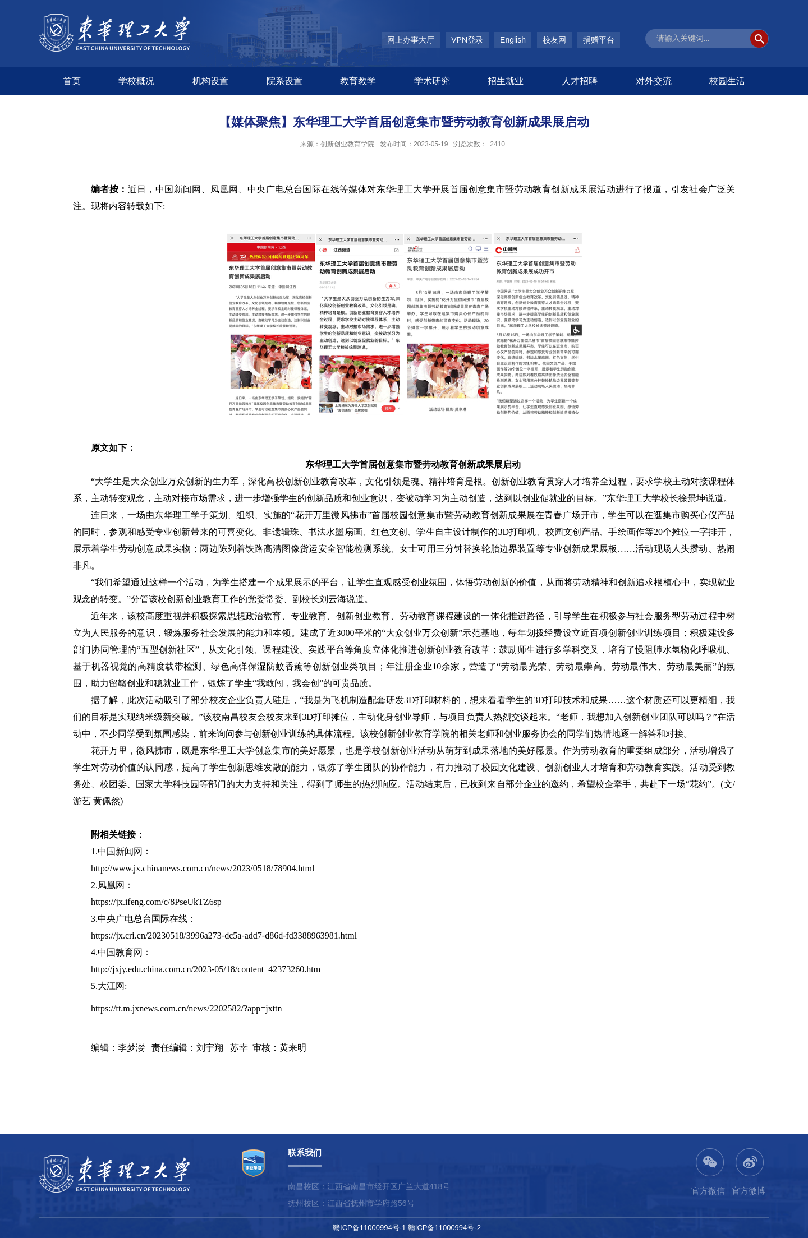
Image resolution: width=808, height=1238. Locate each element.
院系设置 (284, 81)
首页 (72, 81)
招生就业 (506, 81)
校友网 (554, 39)
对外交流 (654, 81)
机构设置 (210, 81)
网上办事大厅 (410, 39)
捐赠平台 (598, 39)
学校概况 (136, 81)
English (513, 39)
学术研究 (432, 81)
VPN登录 (467, 39)
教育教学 (358, 81)
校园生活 (727, 81)
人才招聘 (580, 81)
